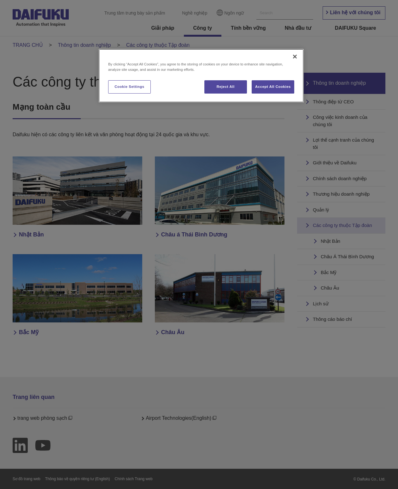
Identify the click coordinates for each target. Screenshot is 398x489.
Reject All (226, 87)
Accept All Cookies (273, 87)
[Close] (295, 57)
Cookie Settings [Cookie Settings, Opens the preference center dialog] (129, 87)
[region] (201, 75)
